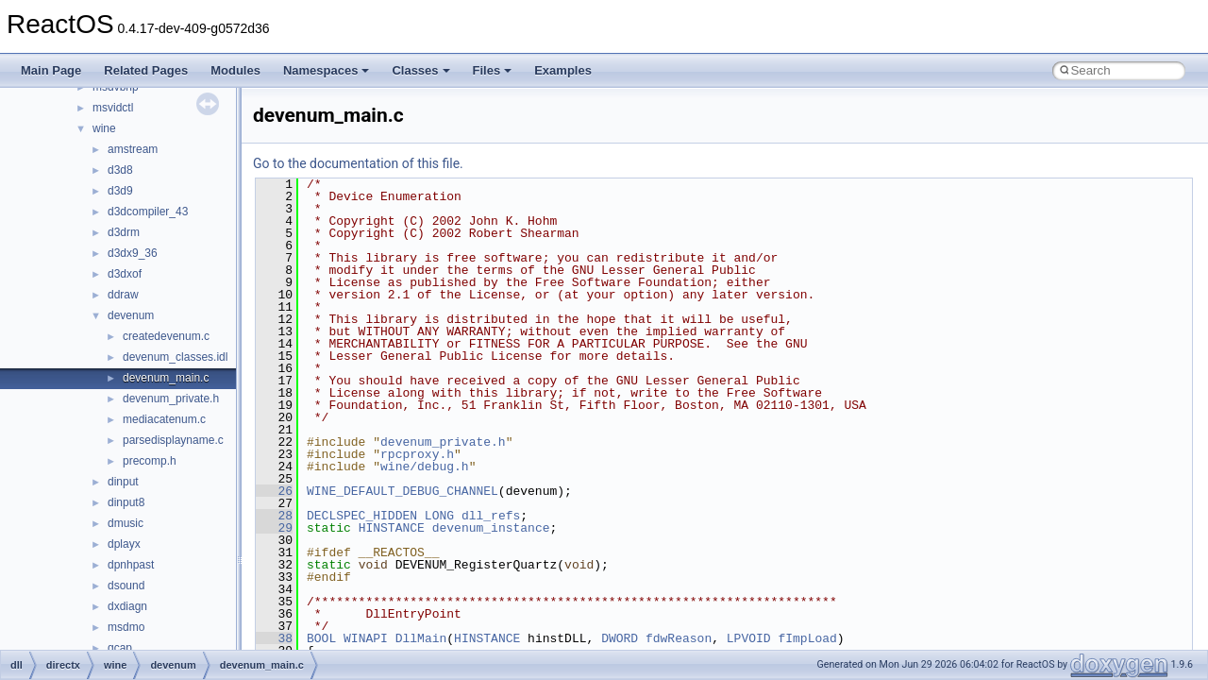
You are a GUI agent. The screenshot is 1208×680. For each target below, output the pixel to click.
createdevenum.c (166, 336)
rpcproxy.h (417, 454)
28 (274, 515)
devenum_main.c (166, 377)
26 (274, 491)
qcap (120, 647)
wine (104, 128)
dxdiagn (127, 606)
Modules (235, 70)
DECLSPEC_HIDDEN (362, 515)
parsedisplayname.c (173, 440)
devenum (131, 315)
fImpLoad (807, 638)
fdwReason (679, 638)
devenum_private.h (171, 398)
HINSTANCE (392, 527)
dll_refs (490, 515)
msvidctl (112, 107)
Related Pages (146, 70)
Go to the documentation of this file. (358, 163)
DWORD (619, 638)
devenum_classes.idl (175, 357)
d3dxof (125, 273)
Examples (563, 70)
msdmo (126, 627)
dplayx (124, 544)
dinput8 (126, 502)
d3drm (124, 232)
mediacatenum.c (164, 419)
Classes (420, 70)
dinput (123, 481)
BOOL (321, 638)
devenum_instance (491, 527)
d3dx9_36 (133, 253)
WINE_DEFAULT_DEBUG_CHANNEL (402, 491)
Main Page (51, 70)
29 (274, 527)
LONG (439, 515)
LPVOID (749, 638)
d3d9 (120, 190)
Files (492, 70)
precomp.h (149, 461)
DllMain (421, 638)
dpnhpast (131, 564)
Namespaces (326, 70)
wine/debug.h (424, 466)
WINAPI (366, 638)
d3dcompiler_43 (148, 211)
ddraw (123, 294)
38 (274, 638)
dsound (126, 585)
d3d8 (120, 170)
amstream (133, 149)
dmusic (125, 523)
